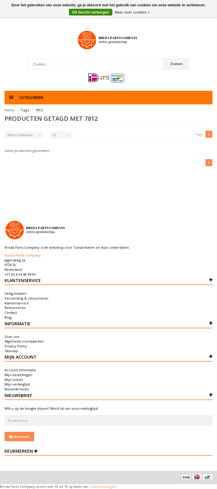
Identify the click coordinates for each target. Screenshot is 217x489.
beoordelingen (103, 486)
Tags (25, 110)
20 (54, 135)
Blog (8, 317)
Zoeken (176, 63)
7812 (39, 110)
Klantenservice (17, 303)
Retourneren (15, 307)
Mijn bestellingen (18, 374)
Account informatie (20, 370)
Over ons (12, 336)
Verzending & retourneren (26, 298)
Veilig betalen (16, 293)
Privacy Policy (16, 346)
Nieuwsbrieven (17, 389)
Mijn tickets (14, 379)
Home (10, 110)
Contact (11, 312)
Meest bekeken (20, 135)
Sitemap (11, 351)
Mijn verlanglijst (17, 384)
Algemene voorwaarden (24, 341)
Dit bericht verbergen (90, 12)
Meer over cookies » (132, 12)
